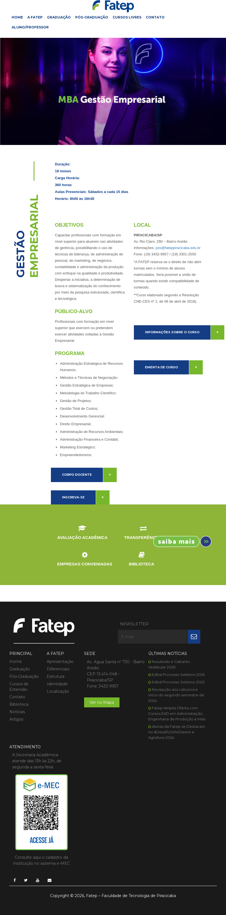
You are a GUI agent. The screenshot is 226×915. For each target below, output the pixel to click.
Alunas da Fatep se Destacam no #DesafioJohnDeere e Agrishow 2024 (176, 732)
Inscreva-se (73, 497)
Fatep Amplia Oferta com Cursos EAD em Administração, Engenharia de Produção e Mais (177, 713)
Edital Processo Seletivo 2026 (178, 674)
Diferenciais (58, 669)
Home (17, 17)
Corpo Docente (77, 475)
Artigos (16, 719)
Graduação (59, 17)
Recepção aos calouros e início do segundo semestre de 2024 (176, 695)
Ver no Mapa (102, 702)
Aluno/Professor (30, 27)
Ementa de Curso (161, 367)
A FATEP (35, 17)
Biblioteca (18, 704)
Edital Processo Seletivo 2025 (178, 682)
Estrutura (55, 676)
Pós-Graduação (91, 17)
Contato (155, 17)
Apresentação (60, 661)
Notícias (17, 711)
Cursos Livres (127, 17)
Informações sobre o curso (172, 332)
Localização (58, 691)
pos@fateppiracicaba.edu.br (178, 248)
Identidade (57, 683)
